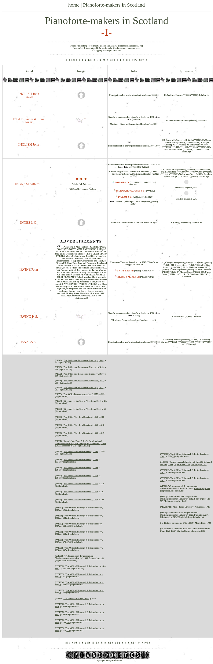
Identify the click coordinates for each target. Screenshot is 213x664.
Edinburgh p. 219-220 (170, 517)
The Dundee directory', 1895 (76, 598)
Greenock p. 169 (96, 558)
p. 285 (187, 464)
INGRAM (73, 189)
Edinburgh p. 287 (199, 464)
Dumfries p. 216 (201, 515)
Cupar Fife (179, 464)
